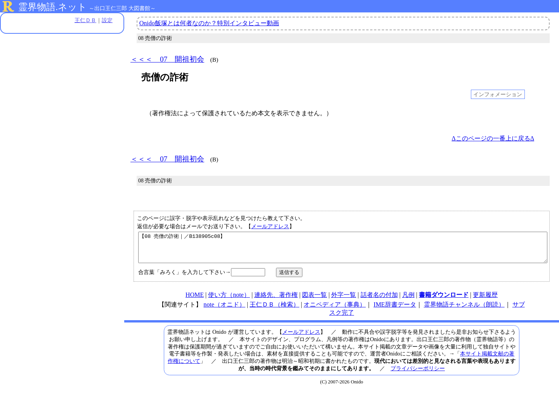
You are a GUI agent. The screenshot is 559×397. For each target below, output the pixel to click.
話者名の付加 (379, 300)
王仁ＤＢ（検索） (274, 310)
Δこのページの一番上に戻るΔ (492, 138)
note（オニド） (224, 310)
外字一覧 (343, 300)
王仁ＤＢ (85, 20)
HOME (195, 300)
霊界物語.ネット (52, 7)
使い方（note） (229, 300)
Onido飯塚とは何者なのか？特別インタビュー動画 (209, 23)
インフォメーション (497, 94)
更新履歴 (485, 300)
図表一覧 (314, 300)
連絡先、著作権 (276, 300)
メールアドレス (270, 226)
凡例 (408, 300)
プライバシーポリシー (418, 374)
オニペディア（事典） (335, 310)
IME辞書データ (394, 310)
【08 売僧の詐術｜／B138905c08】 (342, 250)
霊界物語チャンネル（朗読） (464, 310)
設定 (107, 20)
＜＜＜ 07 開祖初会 (167, 59)
